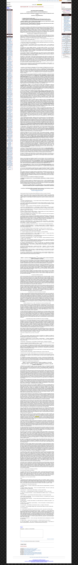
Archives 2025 (10, 11)
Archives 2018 (10, 17)
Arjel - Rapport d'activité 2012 (10, 78)
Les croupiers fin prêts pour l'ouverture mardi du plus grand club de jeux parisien (67, 28)
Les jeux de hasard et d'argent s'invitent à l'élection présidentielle (32, 554)
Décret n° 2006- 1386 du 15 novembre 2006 (10, 166)
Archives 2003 (10, 29)
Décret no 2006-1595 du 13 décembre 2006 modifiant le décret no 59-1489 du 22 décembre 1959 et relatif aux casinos (10, 163)
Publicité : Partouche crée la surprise (29, 556)
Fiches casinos (44, 0)
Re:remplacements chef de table (66, 44)
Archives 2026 (10, 10)
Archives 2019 (10, 16)
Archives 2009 (10, 24)
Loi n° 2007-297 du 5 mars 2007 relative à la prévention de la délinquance (9, 159)
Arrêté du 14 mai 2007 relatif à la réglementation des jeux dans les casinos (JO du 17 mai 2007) (10, 156)
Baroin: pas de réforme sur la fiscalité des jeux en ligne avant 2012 (33, 555)
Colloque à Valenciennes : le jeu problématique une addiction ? (32, 551)
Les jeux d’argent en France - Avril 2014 (9, 71)
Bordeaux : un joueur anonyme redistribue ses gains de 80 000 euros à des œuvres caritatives (67, 17)
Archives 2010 (10, 23)
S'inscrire (22, 542)
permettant (68, 12)
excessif (69, 11)
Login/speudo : (9, 2)
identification (65, 12)
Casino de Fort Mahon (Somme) (66, 50)
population (64, 13)
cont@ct (57, 0)
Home (38, 0)
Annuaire (55, 0)
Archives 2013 (10, 21)
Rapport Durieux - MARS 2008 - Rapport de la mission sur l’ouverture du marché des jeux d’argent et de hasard (9, 145)
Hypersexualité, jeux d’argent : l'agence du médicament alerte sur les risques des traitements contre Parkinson (67, 21)
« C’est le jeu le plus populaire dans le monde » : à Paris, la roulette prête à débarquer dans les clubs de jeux (67, 25)
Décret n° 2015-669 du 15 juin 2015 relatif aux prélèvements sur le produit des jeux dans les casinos (9, 45)
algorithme (64, 10)
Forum (41, 0)
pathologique (68, 13)
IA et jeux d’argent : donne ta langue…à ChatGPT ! (31, 550)
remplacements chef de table (66, 46)
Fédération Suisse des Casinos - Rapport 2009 (9, 129)
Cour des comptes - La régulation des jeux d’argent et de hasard (9, 42)
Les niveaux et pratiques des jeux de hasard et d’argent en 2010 (10, 107)
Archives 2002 (10, 30)
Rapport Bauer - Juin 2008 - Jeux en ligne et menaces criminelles (9, 142)
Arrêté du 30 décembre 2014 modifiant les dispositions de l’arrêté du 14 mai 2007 (9, 59)
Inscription (8, 7)
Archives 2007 (10, 26)
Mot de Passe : (9, 4)
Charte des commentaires (50, 540)
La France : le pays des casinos (28, 553)
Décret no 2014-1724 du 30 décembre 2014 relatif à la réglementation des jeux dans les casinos (10, 68)
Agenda (48, 0)
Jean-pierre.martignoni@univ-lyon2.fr (37, 190)
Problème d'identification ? (9, 8)
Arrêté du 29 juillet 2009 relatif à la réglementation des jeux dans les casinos (10, 131)
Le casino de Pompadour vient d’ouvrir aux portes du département (67, 30)
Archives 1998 (10, 33)
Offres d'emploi (51, 0)
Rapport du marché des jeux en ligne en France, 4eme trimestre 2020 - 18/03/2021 (9, 39)
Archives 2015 (10, 19)
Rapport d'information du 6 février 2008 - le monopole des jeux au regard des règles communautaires (10, 149)
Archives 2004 (10, 28)
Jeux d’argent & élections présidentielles (29, 552)
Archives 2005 (10, 27)
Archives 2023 (10, 13)
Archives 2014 (10, 20)
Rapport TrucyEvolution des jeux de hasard (10, 168)
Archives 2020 (10, 15)
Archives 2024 (10, 12)
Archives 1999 (10, 32)
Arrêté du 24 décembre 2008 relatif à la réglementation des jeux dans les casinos (10, 138)
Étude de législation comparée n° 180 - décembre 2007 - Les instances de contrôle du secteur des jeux (9, 153)
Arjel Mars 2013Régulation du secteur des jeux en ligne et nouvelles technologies (9, 80)
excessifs (66, 11)
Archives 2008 (10, 25)
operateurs (63, 11)
